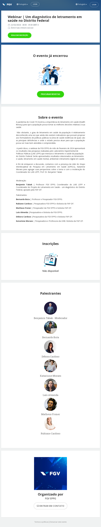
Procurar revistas (50, 94)
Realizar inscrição (19, 35)
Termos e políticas (41, 522)
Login (35, 4)
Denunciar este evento (58, 522)
